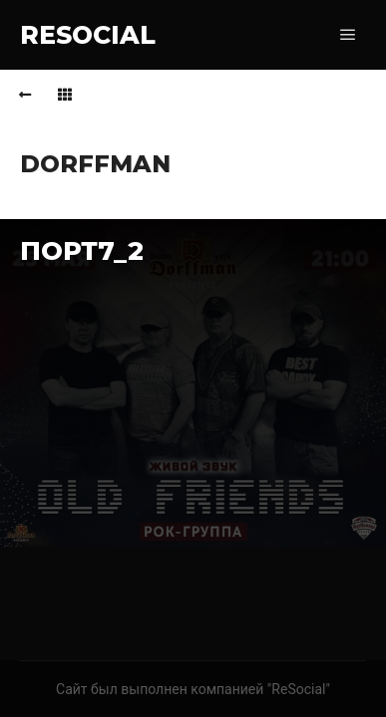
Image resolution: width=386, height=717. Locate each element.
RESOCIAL (88, 35)
